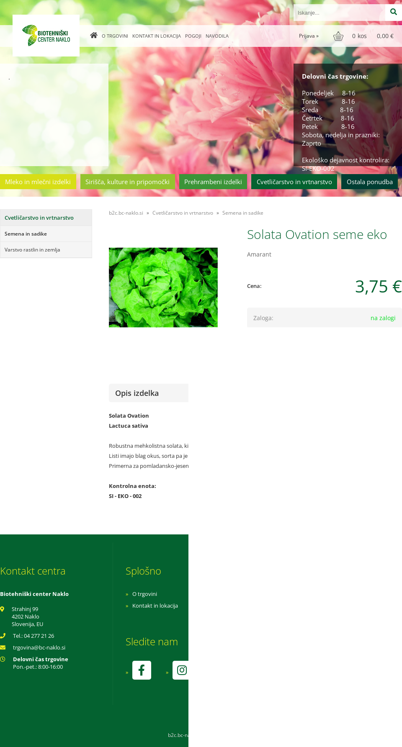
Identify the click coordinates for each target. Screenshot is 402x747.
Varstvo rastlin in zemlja (32, 249)
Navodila (217, 36)
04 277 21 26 (39, 635)
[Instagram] (182, 670)
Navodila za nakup (268, 594)
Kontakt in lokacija (156, 36)
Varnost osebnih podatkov (278, 617)
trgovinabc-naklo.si (39, 647)
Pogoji (193, 36)
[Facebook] (141, 670)
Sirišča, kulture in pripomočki (127, 181)
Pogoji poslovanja (267, 605)
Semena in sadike (26, 233)
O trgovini (115, 36)
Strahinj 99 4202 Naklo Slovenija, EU (27, 616)
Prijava (309, 35)
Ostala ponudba (370, 181)
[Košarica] (364, 36)
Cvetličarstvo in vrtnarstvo (294, 181)
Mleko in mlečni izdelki (38, 181)
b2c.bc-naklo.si (126, 212)
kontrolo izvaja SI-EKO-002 (277, 676)
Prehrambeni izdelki (213, 181)
